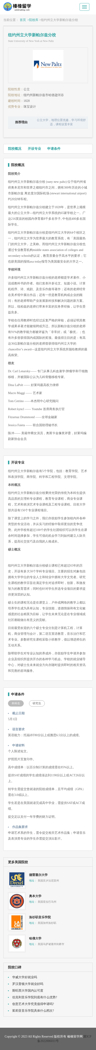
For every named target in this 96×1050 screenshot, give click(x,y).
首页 (23, 20)
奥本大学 (35, 896)
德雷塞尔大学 (38, 875)
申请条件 (54, 148)
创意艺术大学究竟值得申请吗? (33, 1004)
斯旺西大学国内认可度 (27, 990)
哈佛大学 (35, 938)
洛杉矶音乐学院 (40, 917)
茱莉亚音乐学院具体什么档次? (33, 1010)
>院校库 (32, 20)
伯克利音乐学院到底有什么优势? (34, 997)
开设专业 (34, 148)
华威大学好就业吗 (24, 977)
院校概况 (14, 148)
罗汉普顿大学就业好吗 (27, 984)
